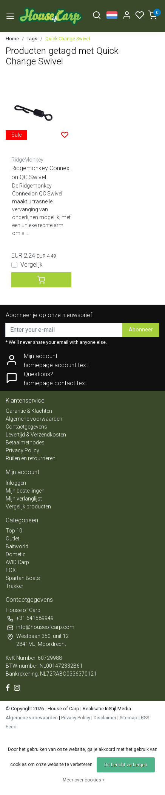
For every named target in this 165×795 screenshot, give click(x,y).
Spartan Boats (23, 578)
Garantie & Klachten (29, 411)
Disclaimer (105, 717)
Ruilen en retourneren (31, 458)
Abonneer (141, 330)
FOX (11, 570)
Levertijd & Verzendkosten (36, 435)
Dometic (16, 554)
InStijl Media (117, 708)
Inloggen (16, 483)
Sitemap (128, 717)
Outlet (12, 539)
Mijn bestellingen (25, 491)
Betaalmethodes (25, 442)
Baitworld (17, 546)
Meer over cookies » (84, 780)
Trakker (14, 586)
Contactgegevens (26, 427)
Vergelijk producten (28, 507)
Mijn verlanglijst (24, 499)
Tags (32, 38)
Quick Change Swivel (67, 38)
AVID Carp (17, 562)
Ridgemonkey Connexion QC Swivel (41, 173)
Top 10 (14, 531)
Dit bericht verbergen (125, 765)
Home (12, 38)
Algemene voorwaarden (34, 419)
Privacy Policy (22, 450)
